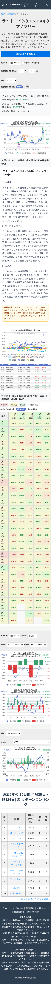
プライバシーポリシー (12, 908)
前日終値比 (21, 409)
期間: (3, 80)
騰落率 (19, 87)
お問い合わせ (43, 908)
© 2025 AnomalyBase (25, 978)
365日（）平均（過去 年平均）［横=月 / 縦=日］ (24, 397)
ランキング (36, 4)
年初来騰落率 (32, 409)
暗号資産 (11, 14)
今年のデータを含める (30, 63)
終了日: (26, 644)
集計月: (24, 636)
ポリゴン (16, 838)
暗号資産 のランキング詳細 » (35, 899)
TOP (3, 14)
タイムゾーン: (5, 742)
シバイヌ (16, 827)
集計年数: (4, 63)
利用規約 (30, 908)
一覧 (26, 4)
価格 (27, 87)
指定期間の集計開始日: (9, 71)
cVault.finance (16, 893)
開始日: (3, 644)
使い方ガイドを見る (25, 54)
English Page (33, 912)
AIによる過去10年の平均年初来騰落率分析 (25, 162)
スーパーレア (16, 833)
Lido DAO (16, 888)
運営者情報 (19, 912)
